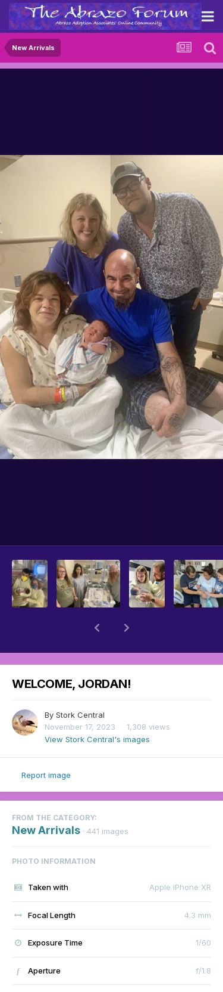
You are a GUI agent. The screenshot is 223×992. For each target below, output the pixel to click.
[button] (97, 628)
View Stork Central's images (97, 739)
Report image (46, 775)
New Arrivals (46, 830)
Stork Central (80, 715)
